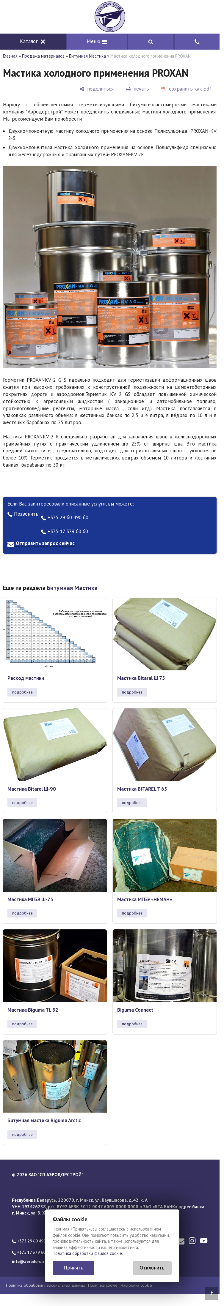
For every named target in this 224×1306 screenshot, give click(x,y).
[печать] (137, 89)
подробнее (22, 692)
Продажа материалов (43, 56)
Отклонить (152, 1267)
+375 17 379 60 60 (64, 531)
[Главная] (109, 16)
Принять (73, 1267)
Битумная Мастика (87, 56)
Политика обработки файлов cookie (87, 1253)
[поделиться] (96, 89)
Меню (97, 41)
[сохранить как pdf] (186, 89)
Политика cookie (103, 1285)
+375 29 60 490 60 (64, 517)
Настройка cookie (136, 1285)
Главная (10, 56)
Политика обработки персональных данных (45, 1285)
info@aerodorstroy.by (33, 1261)
